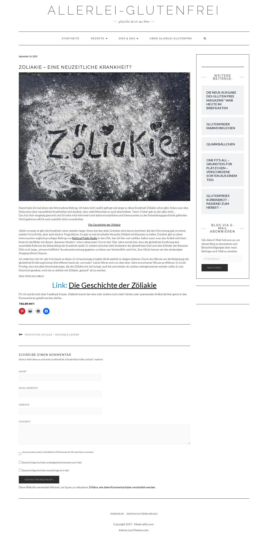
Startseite (70, 38)
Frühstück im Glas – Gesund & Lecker (52, 334)
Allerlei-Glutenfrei (134, 10)
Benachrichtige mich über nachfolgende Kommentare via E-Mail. (52, 462)
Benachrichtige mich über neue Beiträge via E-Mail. (45, 470)
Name (23, 371)
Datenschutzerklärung (142, 513)
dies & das (128, 38)
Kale (121, 530)
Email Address (28, 388)
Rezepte (99, 38)
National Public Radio (84, 238)
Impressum (117, 513)
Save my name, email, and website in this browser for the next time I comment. (58, 452)
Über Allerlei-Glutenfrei (171, 38)
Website (24, 404)
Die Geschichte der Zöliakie (104, 224)
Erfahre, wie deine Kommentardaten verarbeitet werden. (122, 487)
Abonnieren (214, 267)
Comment (25, 421)
